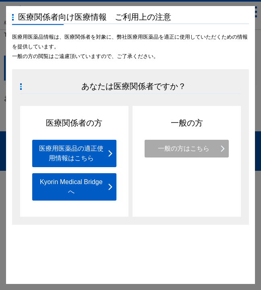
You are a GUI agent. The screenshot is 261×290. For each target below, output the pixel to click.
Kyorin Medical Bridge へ (71, 186)
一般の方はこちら (183, 148)
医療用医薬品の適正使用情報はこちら (71, 153)
